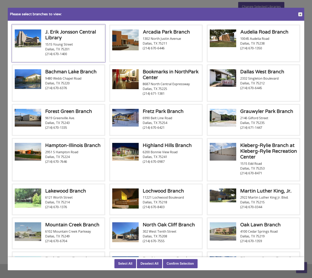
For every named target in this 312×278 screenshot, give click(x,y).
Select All (125, 263)
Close (300, 14)
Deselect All (149, 263)
